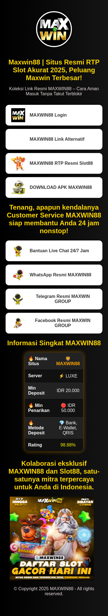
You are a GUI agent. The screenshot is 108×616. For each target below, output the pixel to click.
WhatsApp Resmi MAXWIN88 (51, 275)
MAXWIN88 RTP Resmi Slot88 (52, 163)
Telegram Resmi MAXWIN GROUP (50, 299)
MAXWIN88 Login (39, 115)
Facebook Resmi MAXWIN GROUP (50, 323)
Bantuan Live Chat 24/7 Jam (50, 251)
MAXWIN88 (68, 363)
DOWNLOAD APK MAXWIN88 (51, 187)
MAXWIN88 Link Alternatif (47, 139)
